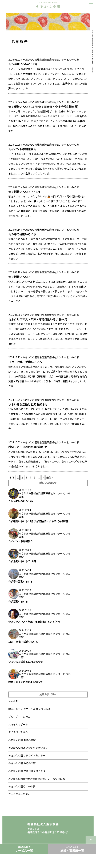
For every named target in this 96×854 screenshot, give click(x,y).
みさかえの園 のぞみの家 (22, 763)
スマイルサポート (18, 724)
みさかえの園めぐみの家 (21, 786)
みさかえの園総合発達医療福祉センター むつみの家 (50, 59)
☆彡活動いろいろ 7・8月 (24, 192)
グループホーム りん (19, 716)
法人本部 (13, 701)
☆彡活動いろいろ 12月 (22, 64)
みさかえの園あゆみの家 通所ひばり (28, 747)
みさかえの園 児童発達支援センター (28, 771)
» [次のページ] (43, 477)
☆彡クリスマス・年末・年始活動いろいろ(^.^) (37, 319)
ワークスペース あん (19, 794)
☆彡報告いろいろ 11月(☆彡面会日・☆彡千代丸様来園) (43, 107)
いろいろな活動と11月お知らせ (28, 404)
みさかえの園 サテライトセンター (26, 755)
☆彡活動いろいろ (19, 277)
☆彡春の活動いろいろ (22, 234)
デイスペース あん (18, 732)
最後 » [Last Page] (49, 477)
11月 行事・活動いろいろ (25, 362)
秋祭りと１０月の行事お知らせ (27, 447)
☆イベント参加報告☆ (22, 149)
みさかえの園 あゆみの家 (22, 740)
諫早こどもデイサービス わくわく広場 (29, 709)
